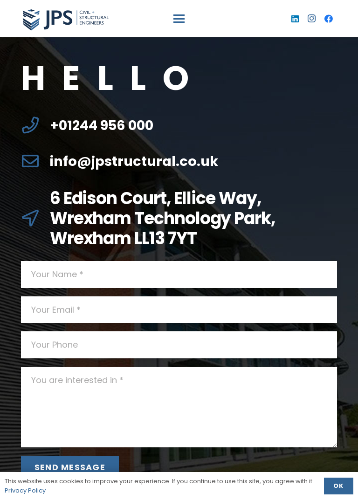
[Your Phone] (179, 344)
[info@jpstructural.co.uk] (35, 161)
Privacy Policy (25, 490)
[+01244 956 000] (35, 125)
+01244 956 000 (101, 125)
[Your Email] (179, 309)
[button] (179, 18)
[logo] (65, 19)
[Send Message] (70, 467)
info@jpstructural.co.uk (134, 161)
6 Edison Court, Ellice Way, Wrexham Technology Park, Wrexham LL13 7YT (162, 218)
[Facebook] (328, 18)
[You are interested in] (179, 407)
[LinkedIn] (295, 18)
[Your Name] (179, 274)
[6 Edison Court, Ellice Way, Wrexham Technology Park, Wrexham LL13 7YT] (35, 218)
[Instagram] (311, 18)
